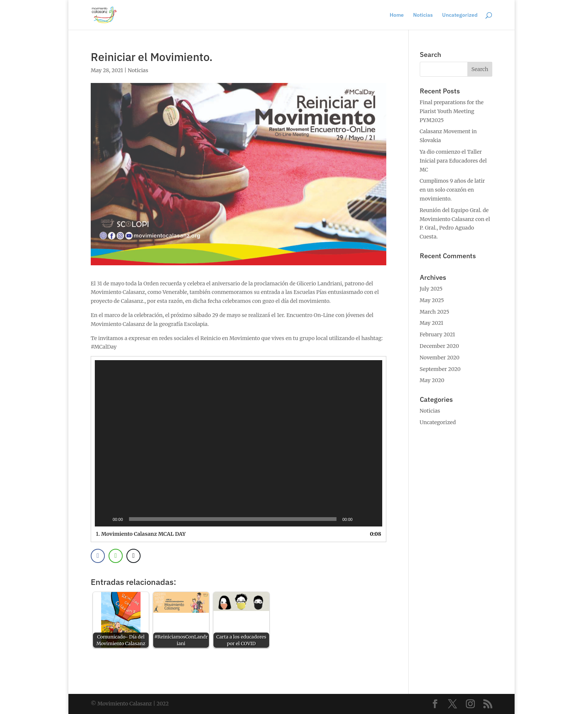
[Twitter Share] (133, 556)
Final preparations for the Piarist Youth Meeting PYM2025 (452, 111)
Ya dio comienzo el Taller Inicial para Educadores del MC (453, 160)
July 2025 (431, 288)
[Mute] (360, 519)
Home (397, 15)
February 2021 (437, 334)
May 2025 (432, 300)
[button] (239, 443)
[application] (238, 443)
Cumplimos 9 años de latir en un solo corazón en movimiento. (452, 189)
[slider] (232, 519)
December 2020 (439, 346)
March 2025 (435, 311)
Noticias (423, 15)
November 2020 (440, 357)
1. (141, 534)
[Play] (104, 519)
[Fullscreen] (372, 519)
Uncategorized (459, 15)
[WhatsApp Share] (116, 556)
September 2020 (440, 369)
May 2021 (432, 323)
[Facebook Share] (98, 556)
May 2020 (432, 380)
